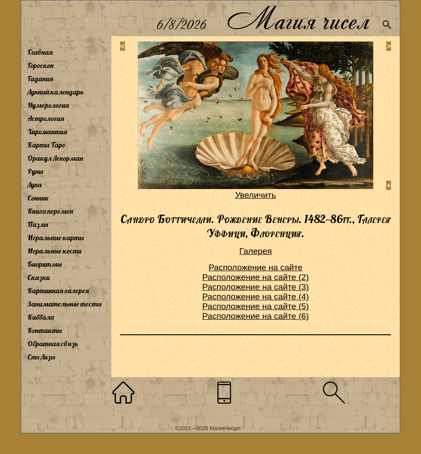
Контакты (44, 330)
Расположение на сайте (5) (255, 306)
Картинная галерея (58, 290)
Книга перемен (50, 211)
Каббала (40, 317)
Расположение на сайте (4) (255, 296)
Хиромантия (47, 131)
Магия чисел (297, 18)
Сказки (38, 277)
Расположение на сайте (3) (255, 286)
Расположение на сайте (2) (255, 277)
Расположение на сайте (256, 267)
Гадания (40, 78)
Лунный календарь (55, 91)
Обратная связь (52, 343)
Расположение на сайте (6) (255, 316)
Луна (34, 184)
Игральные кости (54, 250)
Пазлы (37, 224)
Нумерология (48, 105)
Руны (35, 171)
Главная (40, 52)
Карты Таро (46, 144)
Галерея (255, 251)
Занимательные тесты (64, 303)
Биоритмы (44, 264)
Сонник (38, 197)
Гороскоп (40, 65)
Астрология (45, 118)
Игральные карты (55, 237)
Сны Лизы (41, 356)
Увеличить (255, 195)
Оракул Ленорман (55, 158)
